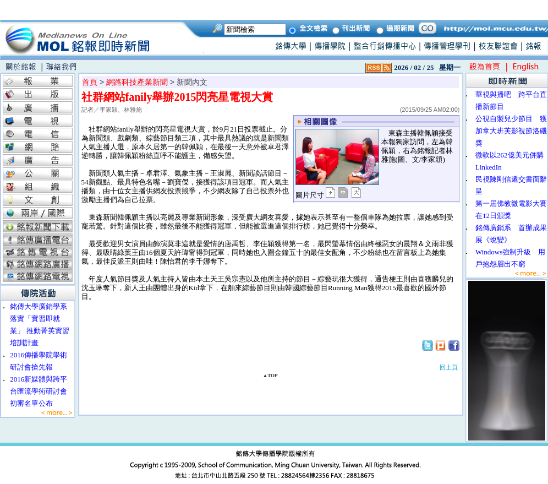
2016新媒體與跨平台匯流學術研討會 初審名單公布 (42, 391)
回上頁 (449, 367)
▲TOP (269, 375)
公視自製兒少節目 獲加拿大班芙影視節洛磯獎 (511, 131)
